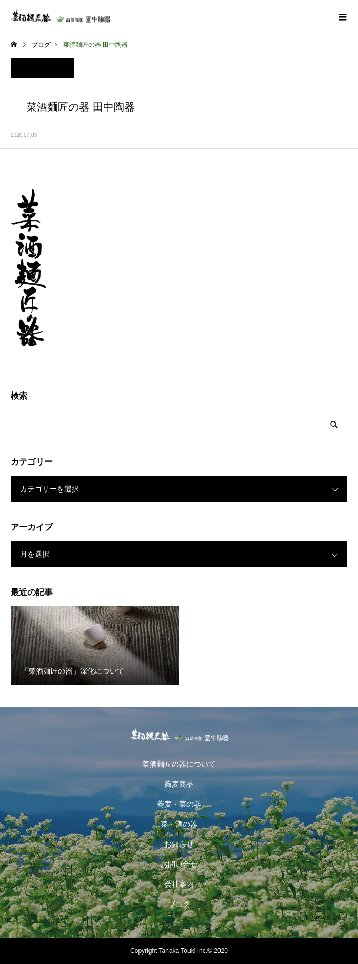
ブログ (179, 904)
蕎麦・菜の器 (179, 804)
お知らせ (179, 844)
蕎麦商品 (179, 784)
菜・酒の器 (179, 824)
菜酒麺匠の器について (179, 764)
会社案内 (179, 884)
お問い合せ (179, 864)
